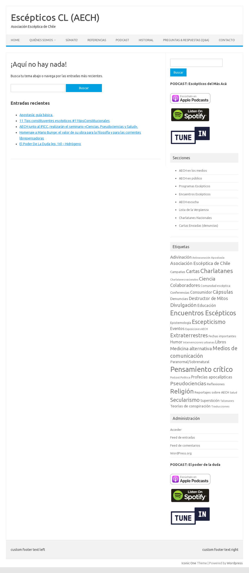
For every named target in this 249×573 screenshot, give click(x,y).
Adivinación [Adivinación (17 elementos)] (181, 257)
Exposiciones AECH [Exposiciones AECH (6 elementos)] (196, 329)
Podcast (122, 40)
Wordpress (235, 563)
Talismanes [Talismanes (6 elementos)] (227, 400)
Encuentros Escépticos (195, 194)
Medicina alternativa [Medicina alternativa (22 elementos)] (191, 348)
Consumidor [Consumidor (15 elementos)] (201, 292)
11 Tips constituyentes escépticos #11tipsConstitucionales (64, 121)
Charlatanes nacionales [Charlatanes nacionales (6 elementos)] (184, 279)
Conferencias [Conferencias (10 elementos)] (179, 292)
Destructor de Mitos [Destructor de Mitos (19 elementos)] (208, 298)
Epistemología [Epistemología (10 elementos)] (180, 323)
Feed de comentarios (185, 445)
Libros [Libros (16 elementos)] (220, 341)
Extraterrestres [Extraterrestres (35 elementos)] (189, 335)
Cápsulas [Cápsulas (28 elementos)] (223, 292)
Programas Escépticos (194, 186)
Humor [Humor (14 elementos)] (176, 342)
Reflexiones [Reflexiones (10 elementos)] (216, 384)
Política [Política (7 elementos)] (185, 377)
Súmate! (72, 40)
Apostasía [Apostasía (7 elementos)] (217, 257)
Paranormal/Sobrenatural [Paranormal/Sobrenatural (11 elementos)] (189, 362)
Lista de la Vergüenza (194, 209)
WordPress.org (181, 453)
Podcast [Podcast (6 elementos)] (175, 377)
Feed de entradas (182, 437)
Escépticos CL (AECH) (55, 17)
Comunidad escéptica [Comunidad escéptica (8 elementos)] (215, 285)
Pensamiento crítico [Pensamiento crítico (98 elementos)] (201, 369)
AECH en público (190, 178)
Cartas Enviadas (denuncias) (198, 225)
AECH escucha (189, 202)
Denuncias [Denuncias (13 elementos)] (179, 299)
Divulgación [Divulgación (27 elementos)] (183, 305)
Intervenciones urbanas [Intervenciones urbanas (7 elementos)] (198, 342)
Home (15, 40)
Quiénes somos (41, 40)
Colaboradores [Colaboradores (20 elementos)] (185, 285)
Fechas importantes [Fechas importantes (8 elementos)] (222, 336)
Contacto (227, 40)
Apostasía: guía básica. (36, 115)
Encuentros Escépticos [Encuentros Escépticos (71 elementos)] (203, 313)
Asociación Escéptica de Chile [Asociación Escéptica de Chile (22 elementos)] (200, 263)
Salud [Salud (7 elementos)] (233, 392)
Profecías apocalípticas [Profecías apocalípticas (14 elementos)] (211, 377)
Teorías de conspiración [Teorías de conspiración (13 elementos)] (190, 406)
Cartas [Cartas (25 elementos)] (193, 271)
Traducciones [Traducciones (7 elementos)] (220, 406)
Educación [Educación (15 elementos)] (206, 305)
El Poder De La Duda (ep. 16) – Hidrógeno (50, 144)
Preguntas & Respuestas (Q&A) (186, 40)
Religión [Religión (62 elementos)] (182, 391)
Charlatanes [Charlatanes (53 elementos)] (216, 270)
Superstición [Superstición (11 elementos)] (210, 401)
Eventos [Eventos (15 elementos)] (177, 328)
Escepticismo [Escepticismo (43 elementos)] (208, 322)
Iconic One (189, 563)
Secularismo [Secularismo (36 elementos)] (185, 400)
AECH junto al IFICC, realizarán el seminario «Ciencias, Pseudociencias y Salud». (78, 127)
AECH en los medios (193, 170)
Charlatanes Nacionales (195, 217)
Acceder (176, 429)
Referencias (97, 40)
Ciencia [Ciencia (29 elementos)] (207, 279)
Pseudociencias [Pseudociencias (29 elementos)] (188, 383)
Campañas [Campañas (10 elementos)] (177, 272)
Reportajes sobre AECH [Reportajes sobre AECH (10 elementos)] (212, 392)
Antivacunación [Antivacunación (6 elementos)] (201, 257)
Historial (146, 40)
